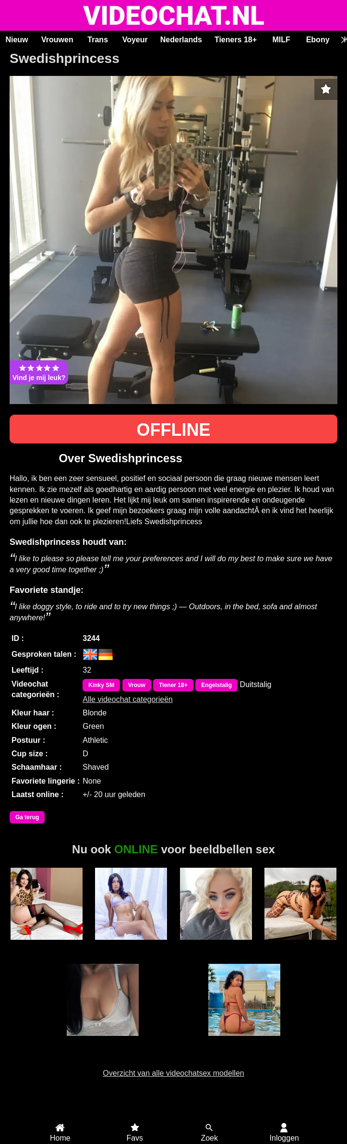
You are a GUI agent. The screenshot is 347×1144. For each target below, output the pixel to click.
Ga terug (27, 817)
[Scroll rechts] (341, 40)
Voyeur (135, 40)
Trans (97, 40)
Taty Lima (244, 1041)
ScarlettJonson (131, 945)
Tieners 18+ (236, 40)
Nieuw (16, 40)
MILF (281, 40)
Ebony (318, 40)
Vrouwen (57, 40)
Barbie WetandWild (216, 949)
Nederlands (181, 40)
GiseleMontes (300, 945)
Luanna (103, 1041)
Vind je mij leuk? (38, 372)
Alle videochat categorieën (128, 699)
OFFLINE (174, 430)
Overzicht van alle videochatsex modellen (173, 1073)
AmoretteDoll (46, 945)
